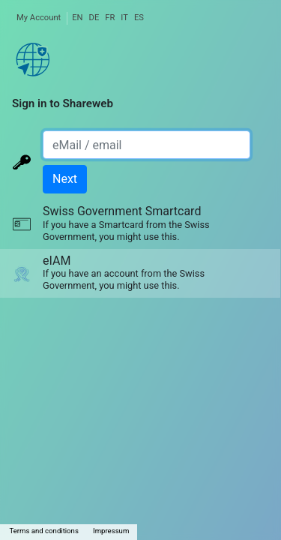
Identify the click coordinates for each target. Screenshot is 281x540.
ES (139, 17)
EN (77, 17)
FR (110, 17)
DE (94, 17)
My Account (38, 17)
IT (124, 17)
